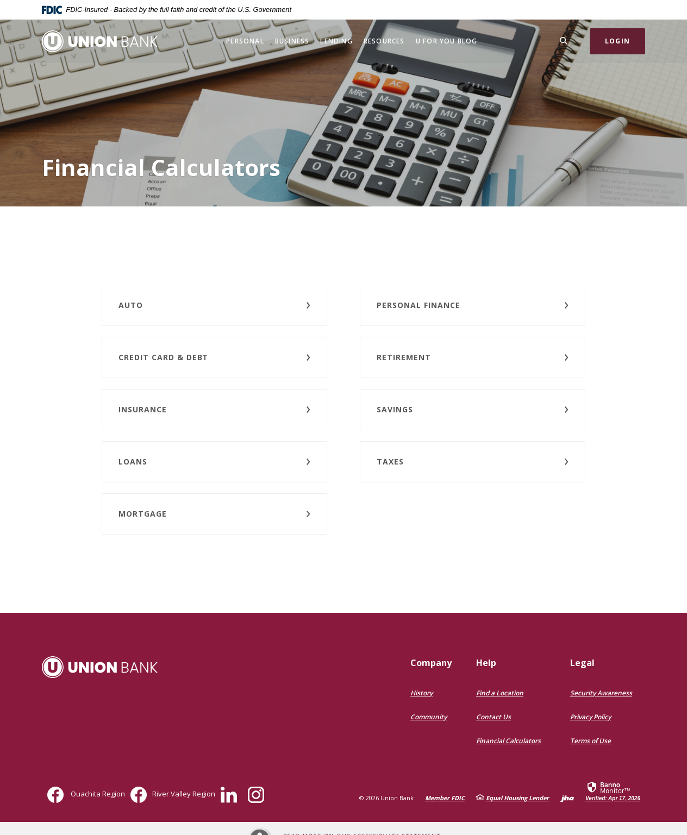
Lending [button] (336, 41)
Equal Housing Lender (517, 798)
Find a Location (499, 693)
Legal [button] (582, 663)
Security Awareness (601, 693)
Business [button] (292, 41)
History (421, 693)
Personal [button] (245, 41)
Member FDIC (445, 798)
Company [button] (431, 663)
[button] (214, 305)
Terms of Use (590, 740)
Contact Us (493, 716)
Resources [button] (384, 41)
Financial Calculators (508, 740)
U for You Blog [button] (447, 41)
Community (428, 716)
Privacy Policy (590, 716)
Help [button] (486, 663)
